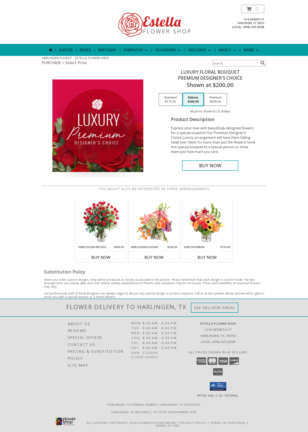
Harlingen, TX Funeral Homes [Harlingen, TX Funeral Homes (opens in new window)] (131, 404)
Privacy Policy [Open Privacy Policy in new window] (193, 423)
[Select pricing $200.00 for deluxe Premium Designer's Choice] (193, 99)
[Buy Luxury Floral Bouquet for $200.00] (210, 165)
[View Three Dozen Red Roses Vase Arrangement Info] (101, 222)
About (228, 50)
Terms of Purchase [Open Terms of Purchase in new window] (228, 423)
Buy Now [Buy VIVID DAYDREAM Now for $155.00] (207, 257)
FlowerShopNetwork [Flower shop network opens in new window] (157, 423)
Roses (85, 50)
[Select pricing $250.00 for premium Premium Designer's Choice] (215, 99)
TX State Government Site (175, 412)
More (251, 50)
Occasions (168, 50)
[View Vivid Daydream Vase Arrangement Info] (207, 222)
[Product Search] (235, 63)
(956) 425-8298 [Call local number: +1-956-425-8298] (253, 27)
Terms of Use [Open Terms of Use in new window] (167, 425)
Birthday (107, 50)
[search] (262, 63)
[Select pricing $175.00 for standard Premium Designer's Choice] (170, 99)
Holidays (200, 50)
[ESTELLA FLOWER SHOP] (154, 24)
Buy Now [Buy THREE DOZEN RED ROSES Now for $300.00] (101, 257)
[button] (252, 9)
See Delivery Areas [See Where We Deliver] (214, 307)
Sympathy (136, 50)
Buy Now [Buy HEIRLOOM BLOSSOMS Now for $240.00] (154, 257)
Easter (66, 50)
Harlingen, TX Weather (130, 412)
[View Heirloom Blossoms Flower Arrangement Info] (154, 222)
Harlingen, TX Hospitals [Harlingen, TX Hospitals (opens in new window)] (180, 404)
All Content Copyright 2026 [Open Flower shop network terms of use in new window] (111, 423)
